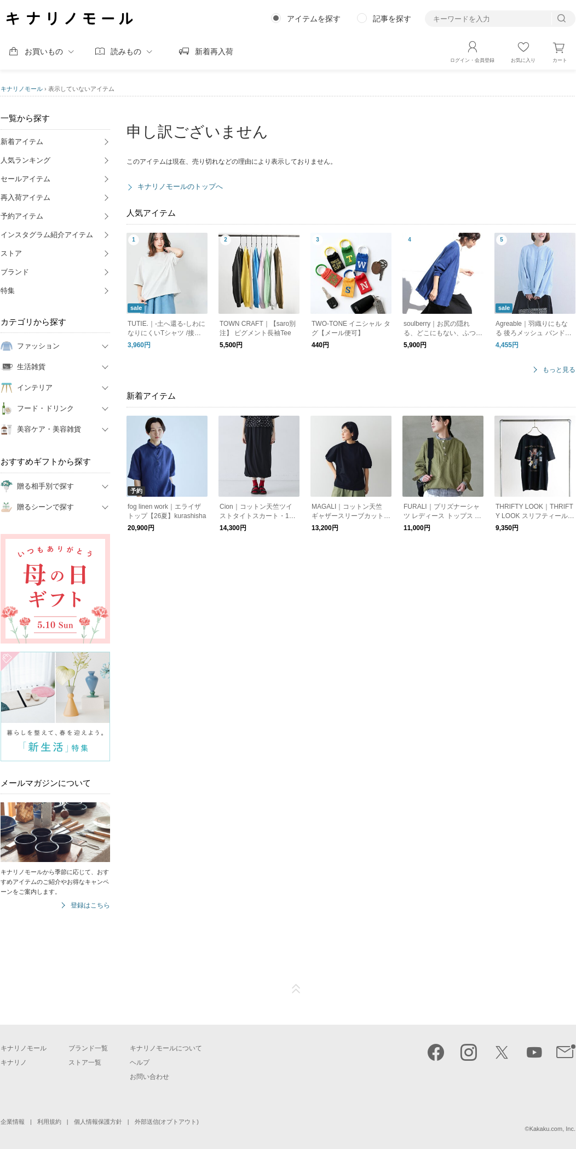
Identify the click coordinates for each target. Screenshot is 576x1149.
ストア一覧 (84, 1062)
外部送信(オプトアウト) (167, 1121)
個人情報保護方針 (98, 1121)
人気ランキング (25, 160)
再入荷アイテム (25, 197)
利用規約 (49, 1121)
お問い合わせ (149, 1077)
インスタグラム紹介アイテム (47, 235)
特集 (8, 290)
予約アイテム (22, 216)
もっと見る (559, 370)
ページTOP (296, 989)
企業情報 (13, 1121)
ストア (11, 253)
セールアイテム (25, 179)
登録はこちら (90, 905)
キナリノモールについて (166, 1048)
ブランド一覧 (88, 1048)
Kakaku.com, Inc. (552, 1128)
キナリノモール (22, 88)
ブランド (15, 272)
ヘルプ (139, 1062)
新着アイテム (22, 141)
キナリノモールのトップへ (180, 186)
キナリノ (14, 1062)
